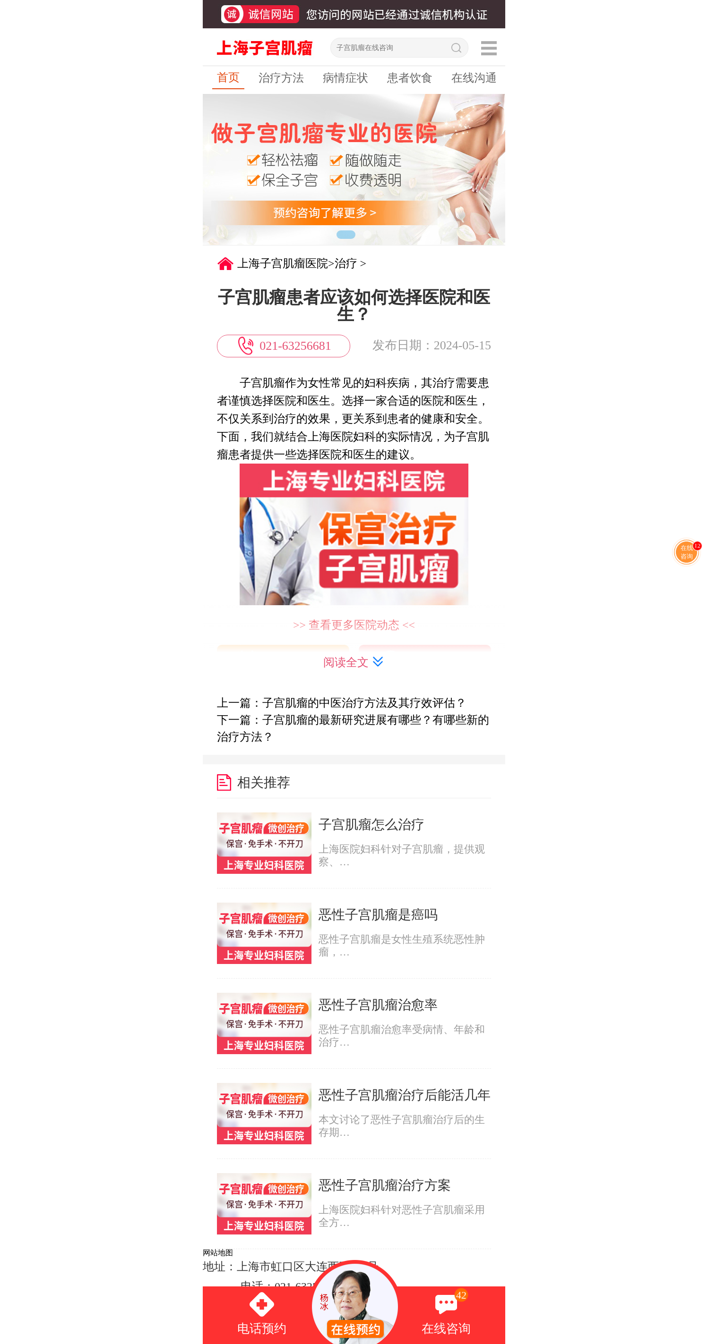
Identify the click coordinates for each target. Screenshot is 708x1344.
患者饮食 (409, 78)
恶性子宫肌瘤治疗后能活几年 (405, 1095)
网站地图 (218, 1253)
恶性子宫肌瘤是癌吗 (378, 914)
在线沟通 (474, 78)
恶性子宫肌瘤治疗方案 (385, 1185)
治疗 (346, 263)
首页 (228, 77)
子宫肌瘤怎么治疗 (371, 824)
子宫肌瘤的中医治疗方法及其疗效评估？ (364, 703)
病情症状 (345, 78)
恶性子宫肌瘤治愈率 (378, 1004)
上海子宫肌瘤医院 (282, 263)
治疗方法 (281, 78)
